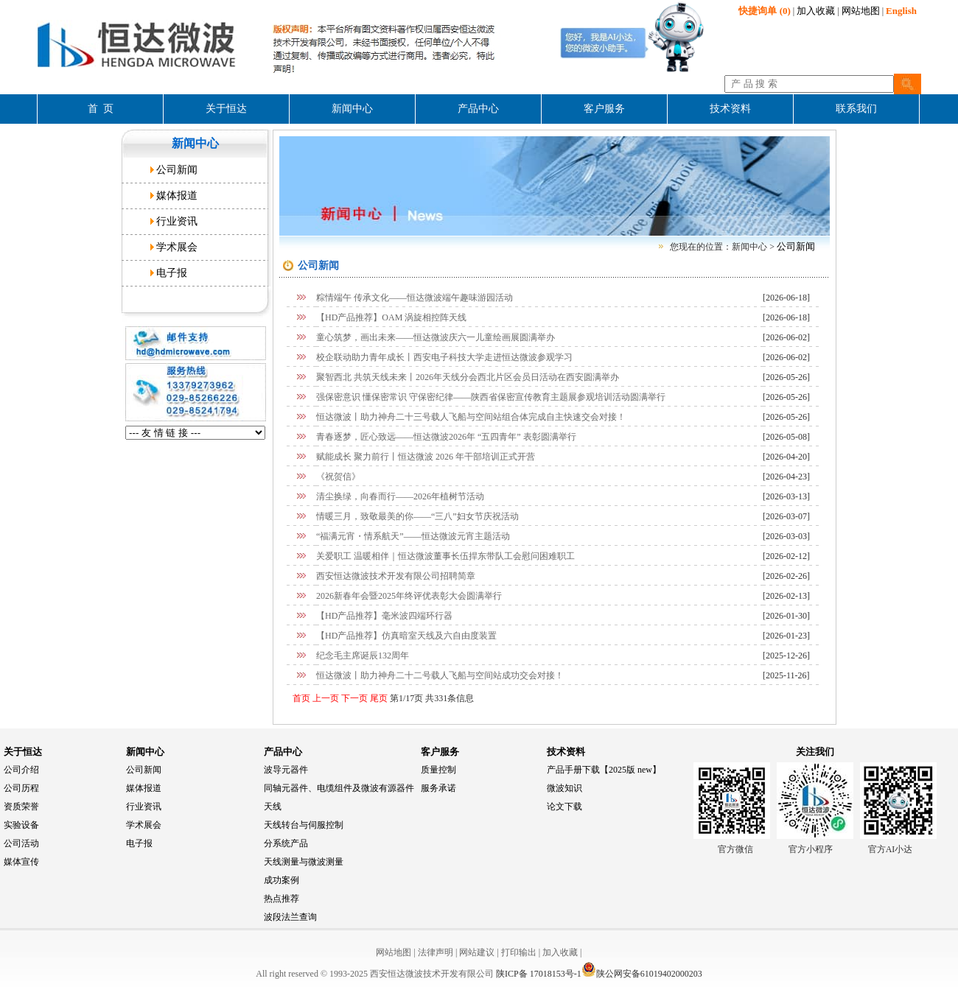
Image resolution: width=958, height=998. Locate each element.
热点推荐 (281, 898)
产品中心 (283, 751)
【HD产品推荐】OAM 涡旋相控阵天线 (391, 317)
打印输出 (518, 952)
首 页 (100, 108)
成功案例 (281, 880)
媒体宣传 (21, 862)
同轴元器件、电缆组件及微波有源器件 (339, 788)
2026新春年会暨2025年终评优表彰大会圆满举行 (409, 596)
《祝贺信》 (338, 476)
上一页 (324, 698)
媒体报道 (176, 195)
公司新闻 (176, 169)
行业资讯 (176, 221)
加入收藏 (816, 10)
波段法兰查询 (290, 917)
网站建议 (476, 952)
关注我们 (815, 751)
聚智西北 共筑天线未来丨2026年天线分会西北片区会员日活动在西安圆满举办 (467, 377)
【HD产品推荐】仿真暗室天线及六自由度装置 (406, 635)
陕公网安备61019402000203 (641, 974)
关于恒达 (23, 751)
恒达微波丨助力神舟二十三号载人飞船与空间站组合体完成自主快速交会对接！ (471, 417)
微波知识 (564, 788)
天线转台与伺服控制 (303, 825)
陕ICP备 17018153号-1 (538, 974)
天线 (273, 806)
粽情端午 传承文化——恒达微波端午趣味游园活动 (414, 297)
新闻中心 (145, 751)
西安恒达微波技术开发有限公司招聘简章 (395, 576)
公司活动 (21, 843)
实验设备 (21, 825)
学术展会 (176, 247)
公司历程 (21, 788)
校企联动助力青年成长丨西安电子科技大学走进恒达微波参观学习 (444, 357)
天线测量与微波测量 (303, 862)
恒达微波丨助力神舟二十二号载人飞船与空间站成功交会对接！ (440, 675)
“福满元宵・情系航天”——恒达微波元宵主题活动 (413, 536)
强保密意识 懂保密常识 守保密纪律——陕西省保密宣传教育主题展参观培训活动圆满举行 (490, 397)
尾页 (378, 698)
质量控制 (438, 770)
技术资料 (566, 751)
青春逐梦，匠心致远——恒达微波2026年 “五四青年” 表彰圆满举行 (446, 437)
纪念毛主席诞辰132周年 (362, 655)
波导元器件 (286, 770)
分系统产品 (286, 843)
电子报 (171, 272)
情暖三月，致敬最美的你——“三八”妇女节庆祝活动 (417, 516)
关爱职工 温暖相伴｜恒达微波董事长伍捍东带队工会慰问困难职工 (445, 556)
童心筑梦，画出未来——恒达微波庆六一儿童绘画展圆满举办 (435, 337)
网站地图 (861, 10)
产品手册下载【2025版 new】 (604, 770)
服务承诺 (438, 788)
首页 (301, 698)
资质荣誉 (21, 806)
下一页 (353, 698)
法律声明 (435, 952)
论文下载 (564, 806)
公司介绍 (21, 770)
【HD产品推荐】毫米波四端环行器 (384, 616)
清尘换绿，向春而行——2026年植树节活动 (400, 496)
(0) (764, 10)
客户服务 (440, 751)
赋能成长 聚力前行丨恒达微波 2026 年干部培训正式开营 (425, 456)
